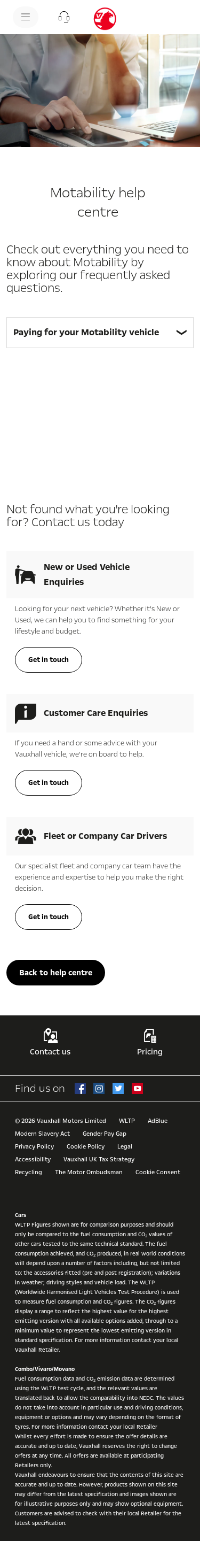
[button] (64, 17)
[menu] (25, 17)
